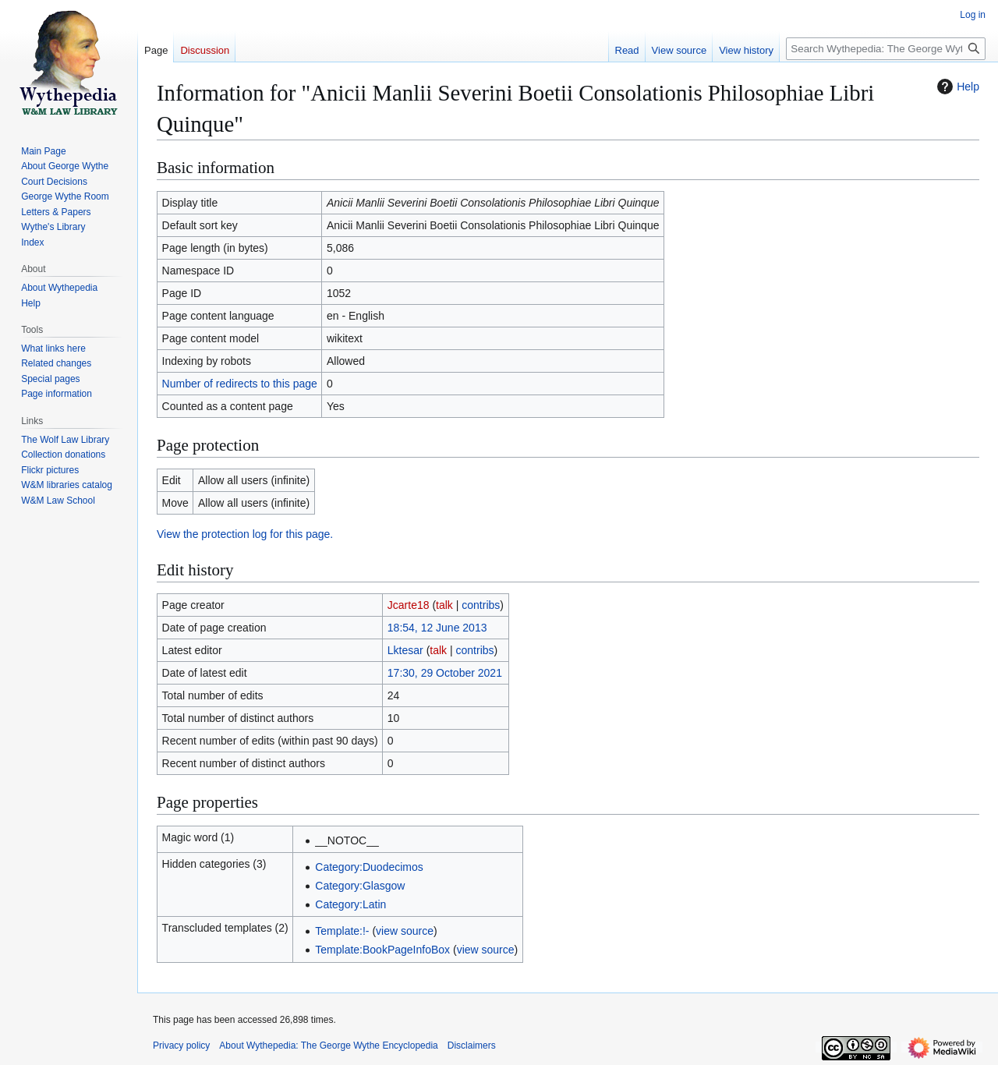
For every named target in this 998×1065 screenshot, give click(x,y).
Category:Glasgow (360, 885)
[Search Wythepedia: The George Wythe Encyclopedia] (886, 48)
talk (444, 605)
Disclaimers (472, 1045)
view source (405, 931)
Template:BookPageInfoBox (382, 949)
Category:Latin (350, 904)
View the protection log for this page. (245, 534)
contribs (481, 605)
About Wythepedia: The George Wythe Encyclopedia (328, 1045)
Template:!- (342, 931)
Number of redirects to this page (239, 383)
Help (956, 86)
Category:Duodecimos (369, 867)
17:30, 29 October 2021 (445, 673)
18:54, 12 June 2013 (437, 627)
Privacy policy (181, 1045)
